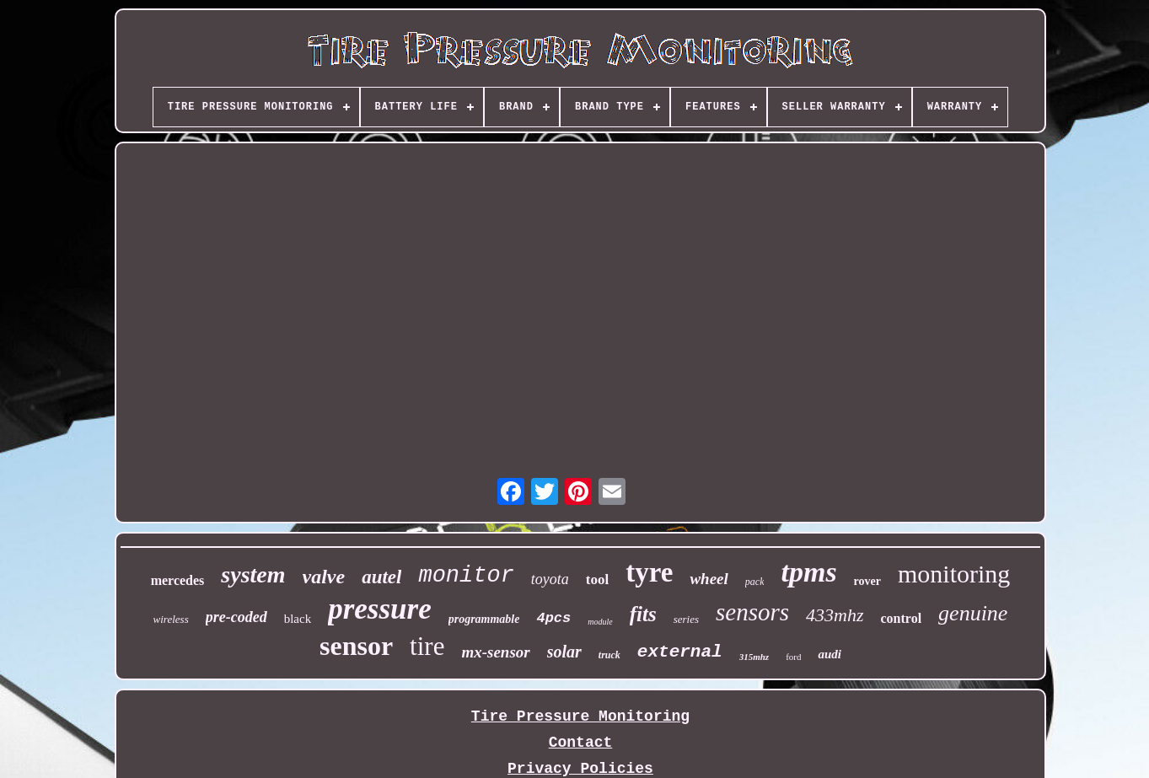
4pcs (553, 618)
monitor (465, 575)
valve (324, 577)
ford (793, 657)
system (253, 574)
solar (564, 651)
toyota (550, 579)
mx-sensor (495, 652)
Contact (581, 742)
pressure (380, 609)
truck (609, 655)
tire (427, 646)
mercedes (178, 580)
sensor (356, 645)
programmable (484, 619)
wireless (171, 619)
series (686, 619)
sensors (752, 611)
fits (643, 614)
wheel (709, 579)
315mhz (754, 657)
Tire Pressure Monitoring (580, 716)
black (297, 618)
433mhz (834, 614)
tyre (649, 572)
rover (867, 581)
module (600, 621)
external (679, 652)
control (901, 618)
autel (381, 577)
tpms (808, 572)
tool (597, 579)
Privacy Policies (580, 768)
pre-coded (236, 617)
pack (755, 582)
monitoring (954, 574)
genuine (972, 613)
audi (829, 654)
